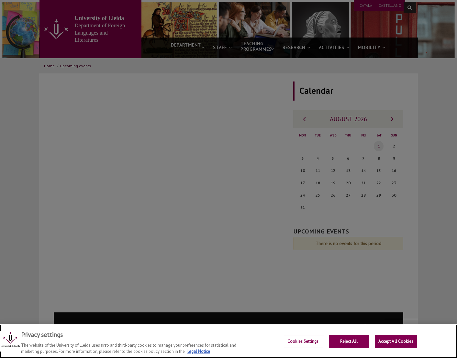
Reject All (348, 341)
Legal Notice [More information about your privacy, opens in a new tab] (198, 351)
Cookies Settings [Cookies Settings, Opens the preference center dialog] (302, 341)
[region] (228, 341)
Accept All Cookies (395, 341)
